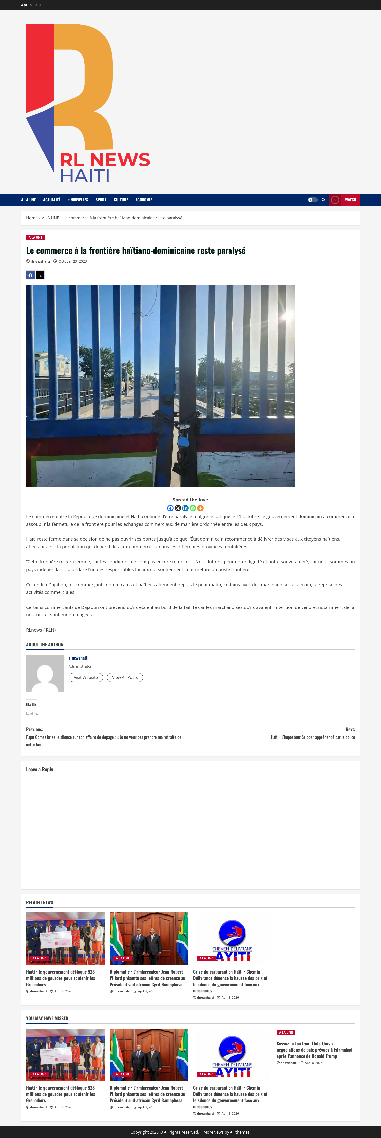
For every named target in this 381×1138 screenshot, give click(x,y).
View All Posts (125, 677)
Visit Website (86, 677)
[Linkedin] (185, 508)
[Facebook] (170, 508)
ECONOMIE (144, 200)
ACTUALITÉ (51, 200)
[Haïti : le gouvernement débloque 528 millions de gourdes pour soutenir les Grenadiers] (65, 938)
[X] (178, 508)
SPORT (101, 200)
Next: (273, 733)
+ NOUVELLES (78, 200)
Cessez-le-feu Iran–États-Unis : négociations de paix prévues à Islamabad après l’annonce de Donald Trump (314, 1049)
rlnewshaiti (40, 261)
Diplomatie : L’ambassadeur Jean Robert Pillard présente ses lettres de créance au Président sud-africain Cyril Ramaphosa (147, 977)
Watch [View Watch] (342, 200)
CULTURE (121, 200)
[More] (200, 508)
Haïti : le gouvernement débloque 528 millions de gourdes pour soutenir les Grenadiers (60, 977)
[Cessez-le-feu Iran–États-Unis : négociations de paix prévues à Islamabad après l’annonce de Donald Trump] (316, 1033)
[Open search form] (323, 200)
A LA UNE (28, 200)
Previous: (108, 737)
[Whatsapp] (193, 508)
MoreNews (213, 1132)
